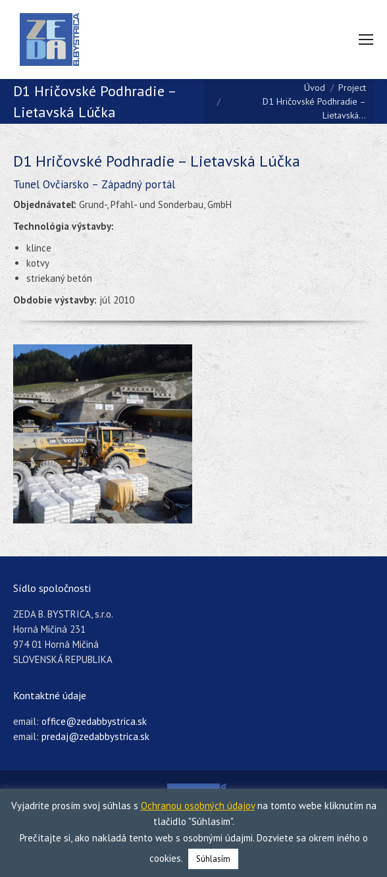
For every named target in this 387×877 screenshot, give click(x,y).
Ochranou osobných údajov (198, 805)
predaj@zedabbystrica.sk (95, 736)
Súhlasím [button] (213, 858)
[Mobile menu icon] (366, 39)
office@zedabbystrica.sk (94, 721)
